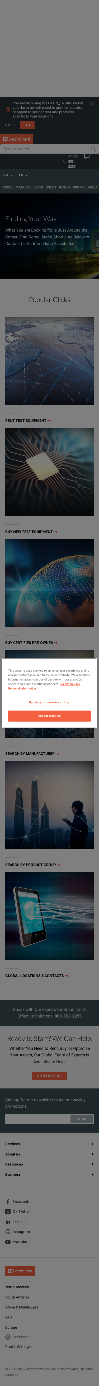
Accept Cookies (49, 716)
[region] (49, 693)
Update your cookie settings (49, 702)
